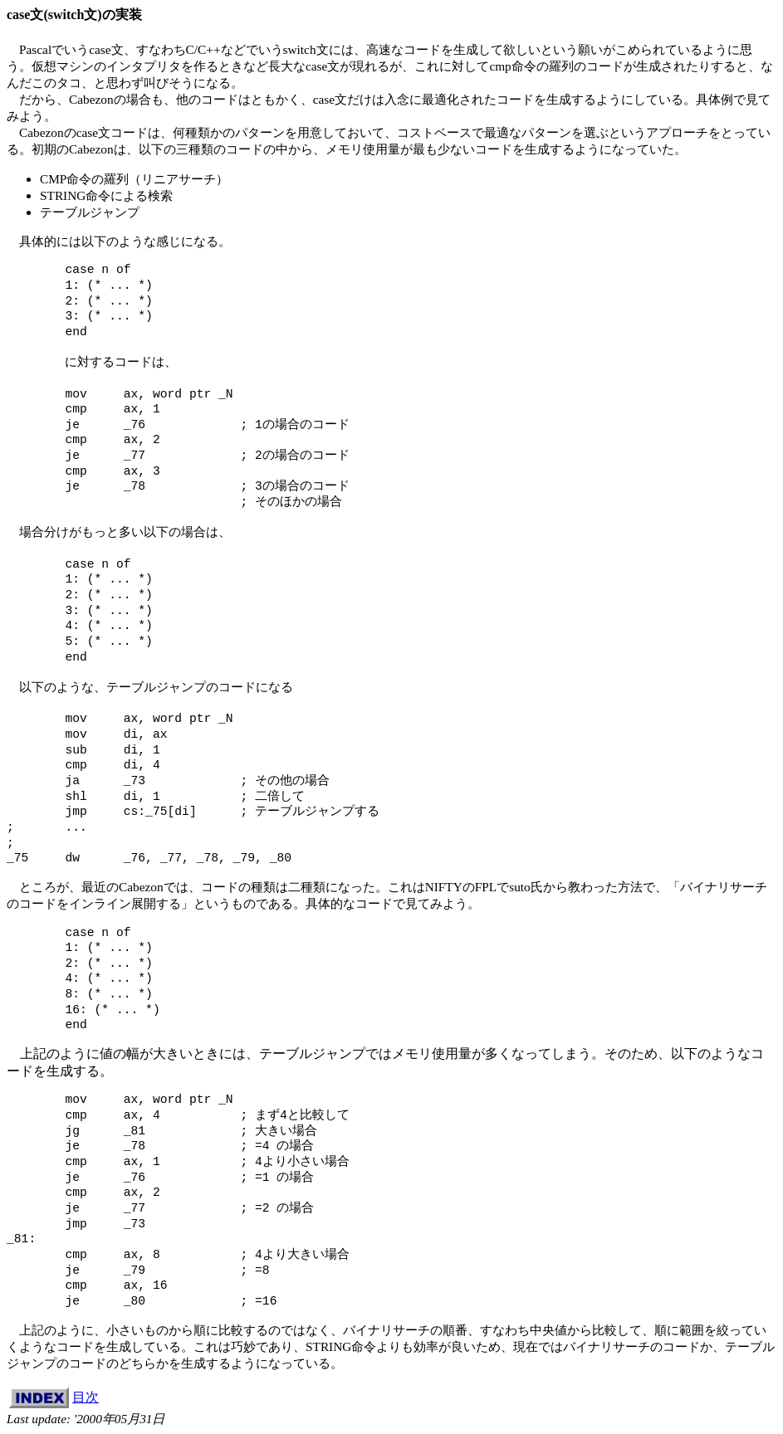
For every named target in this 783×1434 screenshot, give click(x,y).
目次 (85, 1397)
